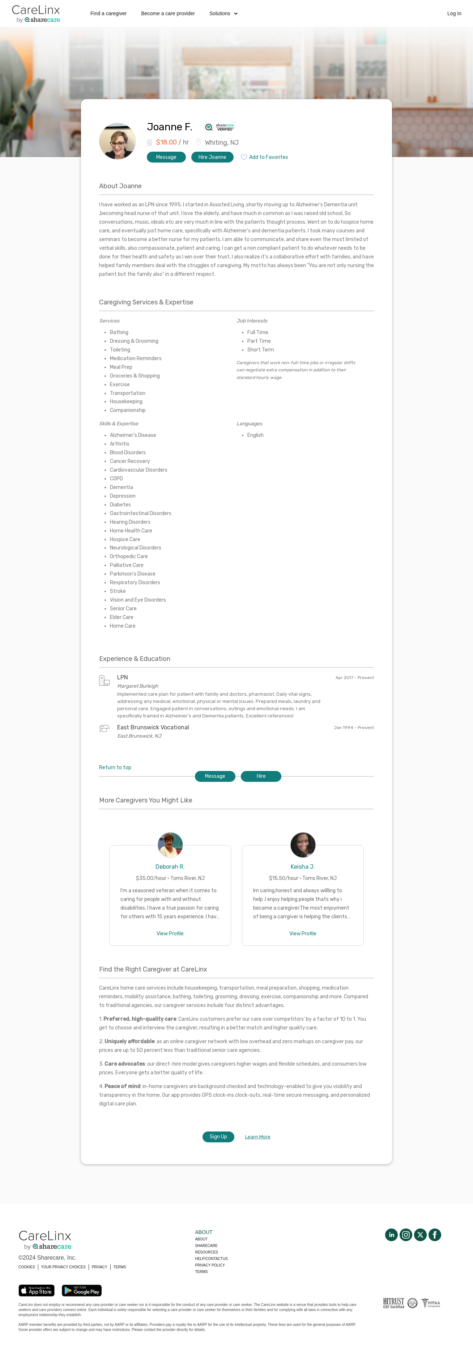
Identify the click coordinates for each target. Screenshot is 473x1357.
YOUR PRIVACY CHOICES (63, 1267)
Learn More (257, 1136)
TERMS (120, 1267)
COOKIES (26, 1267)
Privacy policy (210, 1265)
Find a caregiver (108, 13)
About (201, 1239)
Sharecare (206, 1246)
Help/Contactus (211, 1259)
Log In (454, 13)
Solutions (223, 13)
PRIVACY (99, 1267)
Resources (206, 1252)
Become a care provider (168, 13)
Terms (201, 1272)
